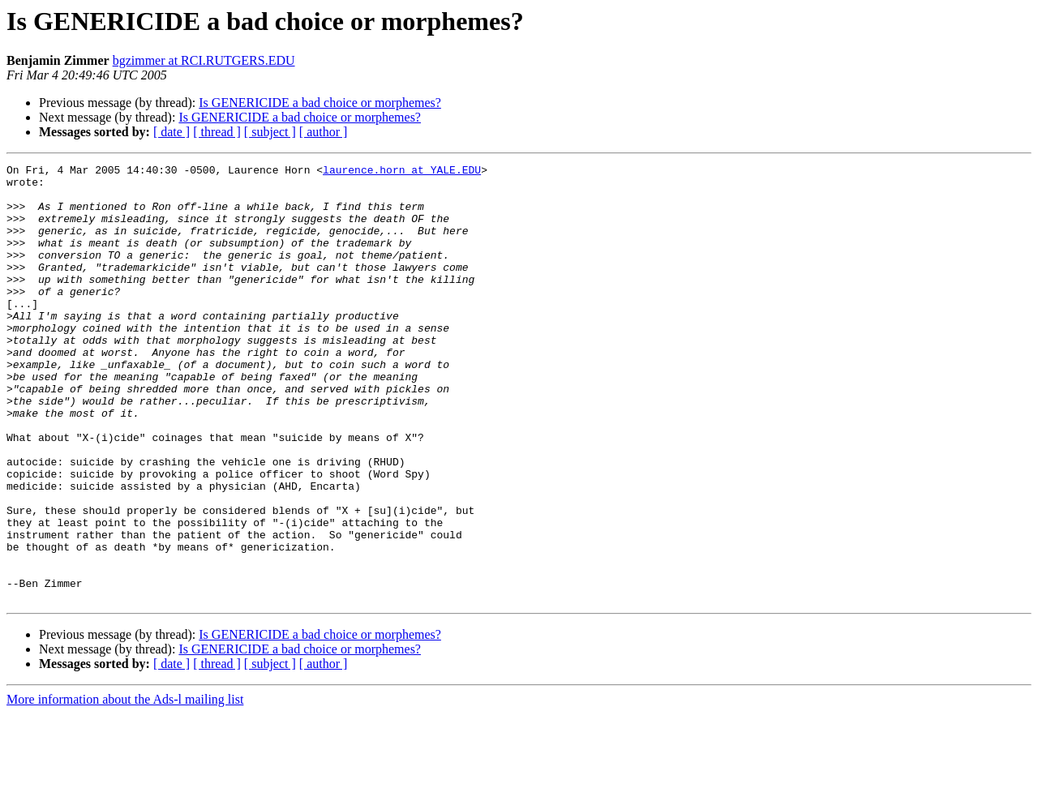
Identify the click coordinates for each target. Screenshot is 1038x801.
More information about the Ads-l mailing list (124, 787)
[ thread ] (217, 132)
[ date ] (171, 132)
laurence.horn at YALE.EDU (402, 172)
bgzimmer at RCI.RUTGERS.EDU (204, 60)
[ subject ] (270, 132)
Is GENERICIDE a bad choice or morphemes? (320, 102)
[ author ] (323, 132)
